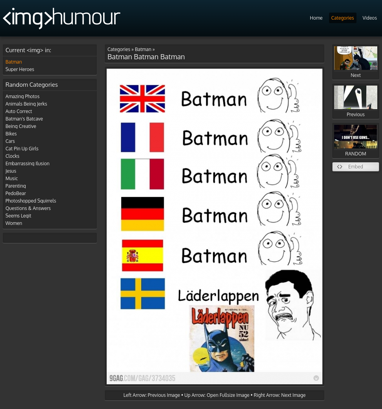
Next (355, 62)
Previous (355, 101)
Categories (342, 18)
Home (316, 18)
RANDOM (355, 141)
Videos (370, 18)
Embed (355, 167)
